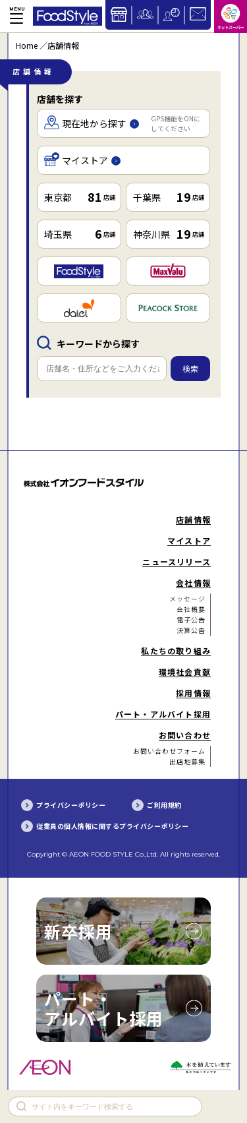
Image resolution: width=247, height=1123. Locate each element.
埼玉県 (79, 233)
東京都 (79, 196)
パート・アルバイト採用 (103, 1008)
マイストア (82, 160)
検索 (190, 368)
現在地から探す (122, 123)
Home (27, 45)
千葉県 (168, 196)
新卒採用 (78, 931)
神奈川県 (168, 233)
